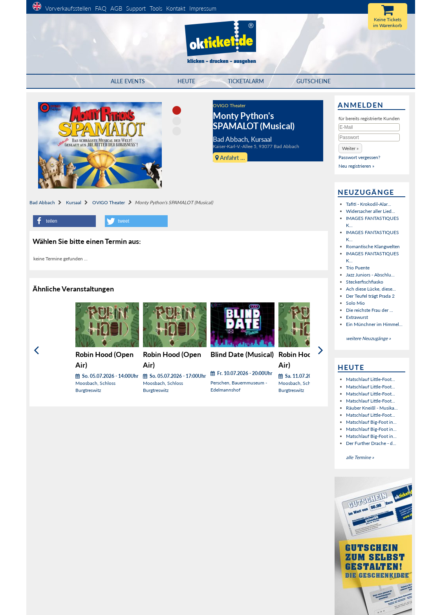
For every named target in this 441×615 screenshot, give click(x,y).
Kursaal (73, 202)
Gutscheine (313, 81)
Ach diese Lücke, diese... (371, 289)
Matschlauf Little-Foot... (370, 379)
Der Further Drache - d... (371, 443)
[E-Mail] (369, 127)
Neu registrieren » (356, 166)
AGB (116, 8)
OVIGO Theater (229, 105)
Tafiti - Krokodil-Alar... (368, 204)
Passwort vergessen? (359, 157)
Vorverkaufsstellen (68, 8)
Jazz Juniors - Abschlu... (370, 275)
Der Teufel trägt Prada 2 (370, 296)
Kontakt (175, 8)
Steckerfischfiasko (364, 282)
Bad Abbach (42, 202)
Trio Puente (358, 268)
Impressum (202, 8)
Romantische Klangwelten (373, 246)
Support (136, 8)
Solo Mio (355, 303)
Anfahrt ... (230, 157)
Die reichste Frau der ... (369, 310)
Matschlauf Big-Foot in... (371, 422)
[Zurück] (36, 350)
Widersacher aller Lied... (370, 211)
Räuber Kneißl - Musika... (372, 408)
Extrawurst (357, 317)
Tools (156, 8)
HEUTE (186, 81)
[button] (64, 221)
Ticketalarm (246, 81)
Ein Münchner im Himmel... (374, 324)
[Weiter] (320, 350)
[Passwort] (369, 137)
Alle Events (128, 81)
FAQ (100, 8)
